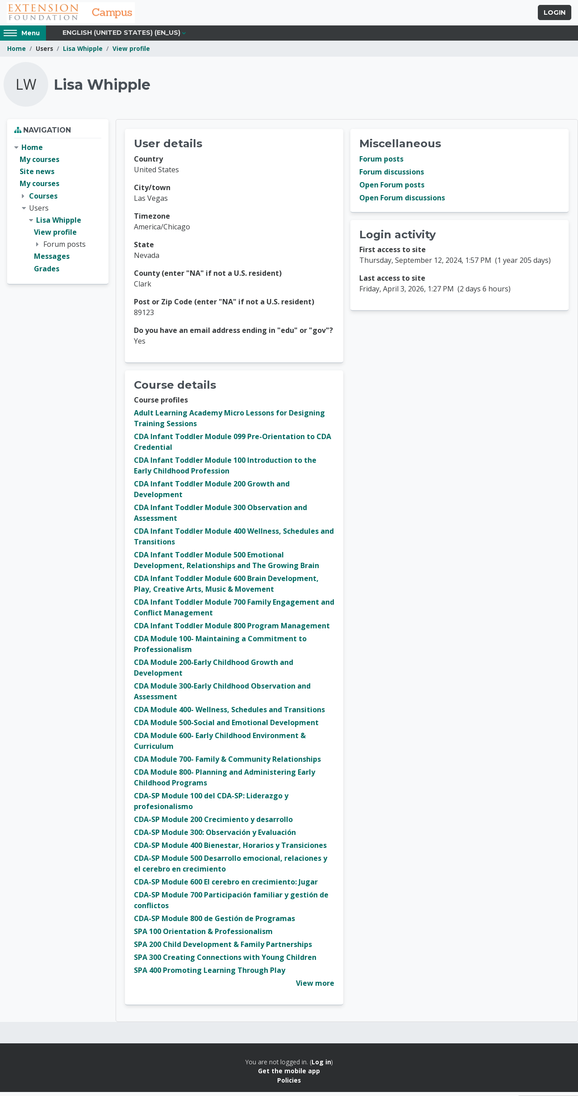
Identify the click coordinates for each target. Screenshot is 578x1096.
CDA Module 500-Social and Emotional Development (226, 726)
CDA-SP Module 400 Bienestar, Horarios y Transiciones (230, 849)
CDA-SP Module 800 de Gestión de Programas (214, 922)
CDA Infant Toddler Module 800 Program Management (232, 630)
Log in (321, 1066)
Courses (43, 199)
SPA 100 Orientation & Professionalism (203, 935)
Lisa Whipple (83, 52)
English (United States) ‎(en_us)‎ (121, 37)
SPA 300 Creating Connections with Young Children (225, 961)
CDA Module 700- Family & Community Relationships (227, 763)
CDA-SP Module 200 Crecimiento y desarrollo (213, 823)
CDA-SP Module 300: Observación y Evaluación (215, 836)
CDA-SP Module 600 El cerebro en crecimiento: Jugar (226, 886)
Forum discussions (391, 176)
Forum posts (381, 163)
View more (315, 987)
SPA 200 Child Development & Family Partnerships (223, 948)
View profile (131, 52)
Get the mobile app (289, 1075)
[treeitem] (57, 212)
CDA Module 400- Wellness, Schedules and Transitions (229, 713)
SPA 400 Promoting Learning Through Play (209, 974)
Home (16, 52)
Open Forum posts (391, 189)
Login (555, 15)
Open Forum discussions (402, 202)
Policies (289, 1084)
